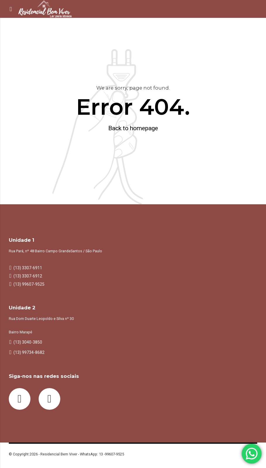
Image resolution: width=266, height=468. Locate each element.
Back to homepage (133, 128)
